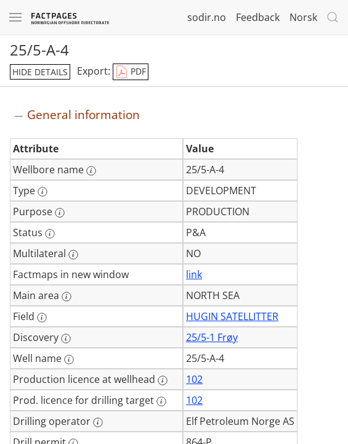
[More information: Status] (50, 234)
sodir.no (206, 17)
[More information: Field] (42, 318)
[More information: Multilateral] (73, 255)
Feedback (258, 17)
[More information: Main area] (66, 297)
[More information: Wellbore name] (91, 171)
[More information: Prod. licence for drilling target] (161, 401)
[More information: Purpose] (60, 213)
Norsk (303, 17)
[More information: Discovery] (66, 338)
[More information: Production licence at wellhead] (163, 380)
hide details (40, 72)
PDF (130, 72)
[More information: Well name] (69, 359)
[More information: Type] (42, 192)
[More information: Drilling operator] (98, 422)
